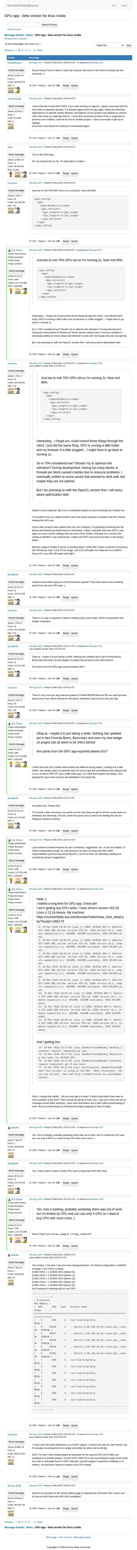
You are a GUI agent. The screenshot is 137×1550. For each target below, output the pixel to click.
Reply (66, 85)
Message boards (14, 35)
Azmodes (12, 1434)
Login (124, 5)
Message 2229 (35, 1163)
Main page (51, 1537)
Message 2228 (35, 1127)
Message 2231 (35, 1255)
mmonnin (12, 183)
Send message (16, 70)
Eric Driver (17, 250)
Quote (74, 85)
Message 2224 (35, 723)
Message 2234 (35, 1485)
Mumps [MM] (14, 1485)
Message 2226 (35, 840)
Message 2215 (35, 98)
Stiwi (10, 147)
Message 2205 (96, 889)
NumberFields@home (23, 5)
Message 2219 (35, 363)
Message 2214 (35, 62)
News (29, 35)
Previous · (9, 50)
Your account (65, 1537)
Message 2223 (35, 687)
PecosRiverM (14, 62)
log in (37, 44)
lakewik (15, 1127)
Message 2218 (35, 250)
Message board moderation (15, 39)
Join (114, 5)
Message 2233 (35, 1434)
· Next (39, 50)
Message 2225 (35, 798)
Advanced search (14, 29)
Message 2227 (35, 889)
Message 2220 (35, 574)
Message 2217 (35, 183)
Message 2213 (96, 62)
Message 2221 (35, 610)
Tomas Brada (14, 98)
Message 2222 (35, 646)
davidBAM (13, 574)
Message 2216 (35, 147)
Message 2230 (35, 1199)
